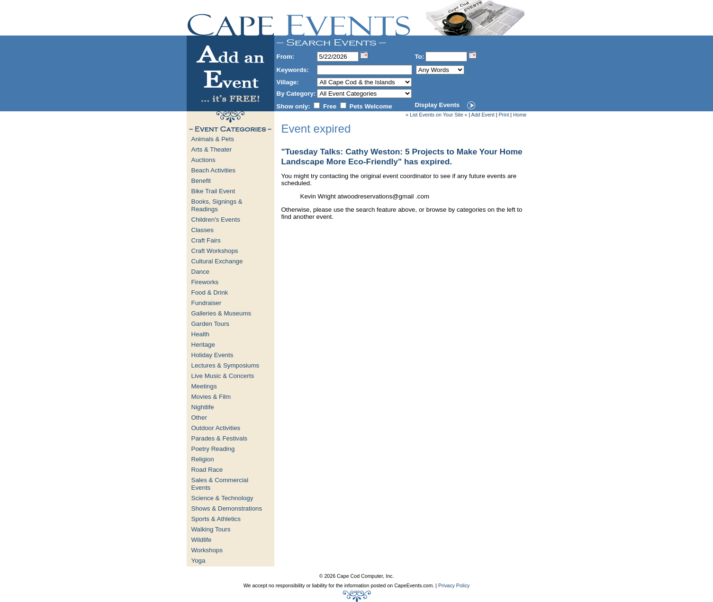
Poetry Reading (213, 448)
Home (519, 114)
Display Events (437, 104)
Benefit (201, 180)
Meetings (204, 386)
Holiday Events (212, 355)
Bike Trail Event (213, 191)
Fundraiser (206, 302)
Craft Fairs (206, 240)
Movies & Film (211, 396)
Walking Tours (211, 529)
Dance (200, 271)
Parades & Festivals (219, 438)
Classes (202, 230)
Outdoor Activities (216, 427)
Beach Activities (213, 170)
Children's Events (215, 219)
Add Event (483, 114)
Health (200, 334)
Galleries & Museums (221, 313)
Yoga (198, 560)
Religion (202, 459)
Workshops (207, 550)
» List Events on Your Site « (436, 114)
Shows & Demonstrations (226, 508)
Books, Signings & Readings (217, 205)
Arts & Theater (211, 149)
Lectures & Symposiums (225, 365)
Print (503, 114)
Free (329, 106)
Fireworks (205, 282)
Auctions (203, 159)
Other (199, 417)
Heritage (203, 344)
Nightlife (202, 407)
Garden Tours (210, 323)
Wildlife (201, 539)
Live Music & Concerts (222, 375)
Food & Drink (209, 292)
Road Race (207, 469)
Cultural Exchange (217, 261)
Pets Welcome (371, 106)
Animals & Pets (212, 139)
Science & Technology (222, 498)
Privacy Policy (453, 585)
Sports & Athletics (216, 518)
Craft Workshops (214, 250)
